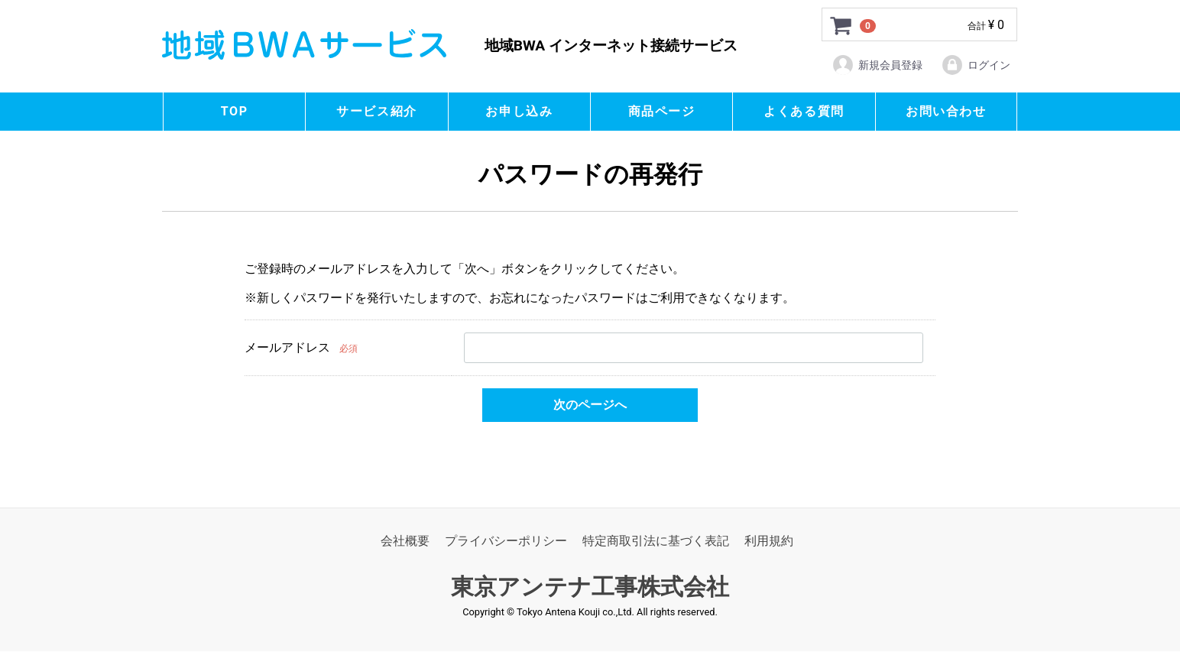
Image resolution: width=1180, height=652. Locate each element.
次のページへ (590, 404)
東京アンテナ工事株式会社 (590, 587)
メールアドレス (287, 347)
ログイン (975, 65)
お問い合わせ (946, 111)
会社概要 (405, 541)
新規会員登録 (877, 65)
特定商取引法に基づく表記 (655, 541)
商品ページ (661, 111)
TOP (234, 111)
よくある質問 (803, 111)
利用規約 (768, 541)
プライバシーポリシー (506, 541)
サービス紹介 (376, 111)
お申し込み (519, 111)
